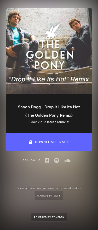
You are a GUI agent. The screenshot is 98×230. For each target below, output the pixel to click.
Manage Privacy (49, 195)
